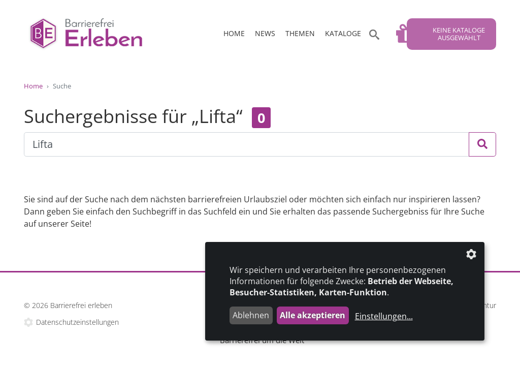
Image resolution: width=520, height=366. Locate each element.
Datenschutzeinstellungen (77, 322)
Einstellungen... (384, 316)
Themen (300, 33)
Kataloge (343, 33)
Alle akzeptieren (312, 315)
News (265, 33)
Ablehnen (251, 315)
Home (234, 33)
